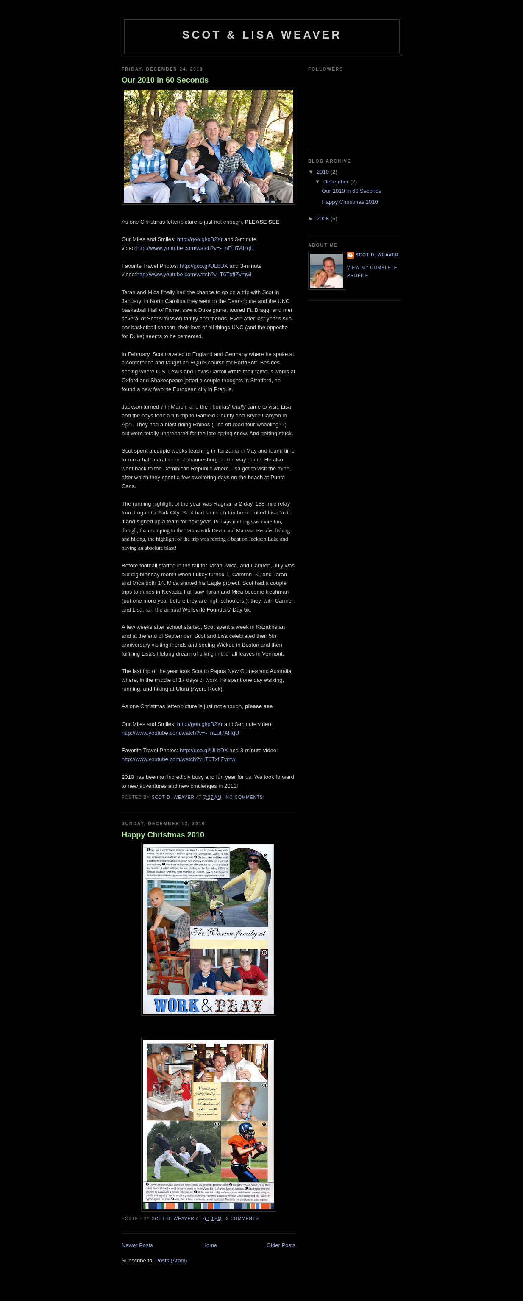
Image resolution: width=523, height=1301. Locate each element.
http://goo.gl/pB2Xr (200, 239)
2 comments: (244, 1218)
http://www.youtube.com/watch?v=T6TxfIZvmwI (194, 274)
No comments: (246, 797)
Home (210, 1245)
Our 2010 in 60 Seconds (165, 80)
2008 (324, 218)
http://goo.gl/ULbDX (204, 266)
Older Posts (281, 1245)
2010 (324, 172)
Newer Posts (137, 1245)
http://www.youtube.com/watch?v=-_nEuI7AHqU (195, 248)
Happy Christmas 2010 (163, 835)
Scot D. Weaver (377, 255)
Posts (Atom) (171, 1260)
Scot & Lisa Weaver (262, 34)
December (337, 181)
